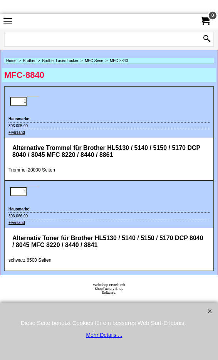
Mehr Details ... (104, 335)
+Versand (16, 132)
